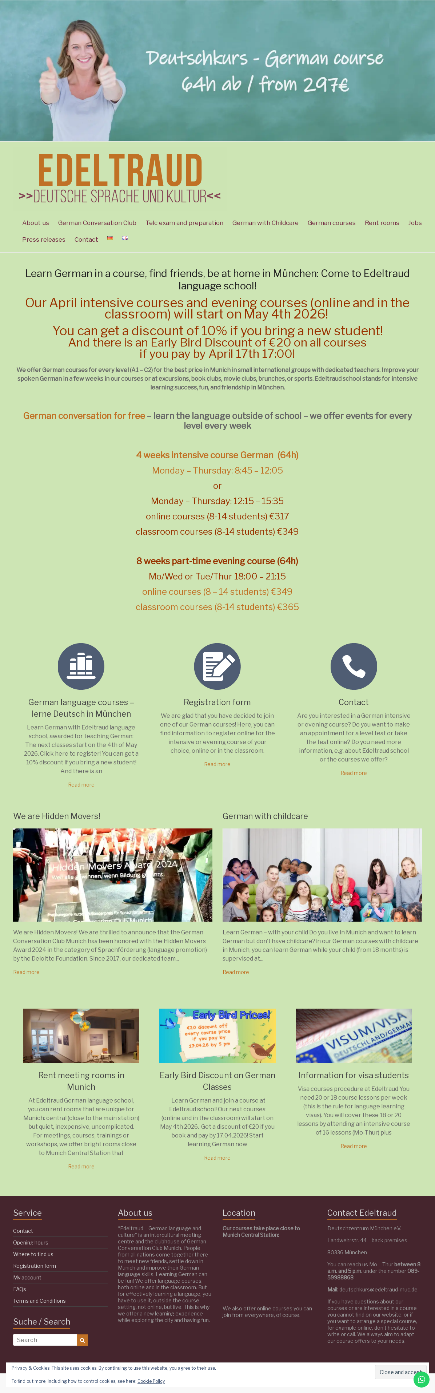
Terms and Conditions (39, 1301)
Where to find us (33, 1254)
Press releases (43, 239)
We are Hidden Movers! (56, 816)
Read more (81, 784)
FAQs (19, 1289)
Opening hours (30, 1242)
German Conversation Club (97, 222)
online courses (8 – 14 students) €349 (217, 591)
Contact (86, 239)
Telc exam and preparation (184, 222)
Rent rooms (382, 222)
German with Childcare (265, 222)
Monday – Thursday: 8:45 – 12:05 (217, 470)
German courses (332, 222)
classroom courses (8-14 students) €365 (217, 607)
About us (35, 222)
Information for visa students (354, 1075)
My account (27, 1277)
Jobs (415, 222)
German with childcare (265, 816)
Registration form (217, 702)
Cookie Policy (151, 1381)
